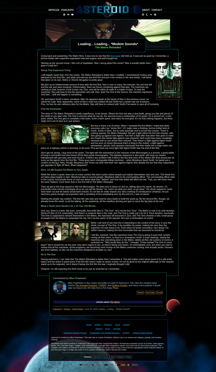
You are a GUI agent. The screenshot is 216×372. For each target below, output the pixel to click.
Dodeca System (119, 285)
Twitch (140, 292)
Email (159, 292)
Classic (105, 357)
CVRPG (102, 285)
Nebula (120, 357)
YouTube (150, 292)
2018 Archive (77, 309)
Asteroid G (57, 309)
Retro (113, 357)
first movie (115, 56)
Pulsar (128, 357)
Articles (67, 309)
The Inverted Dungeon (86, 285)
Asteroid (96, 357)
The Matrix (115, 302)
